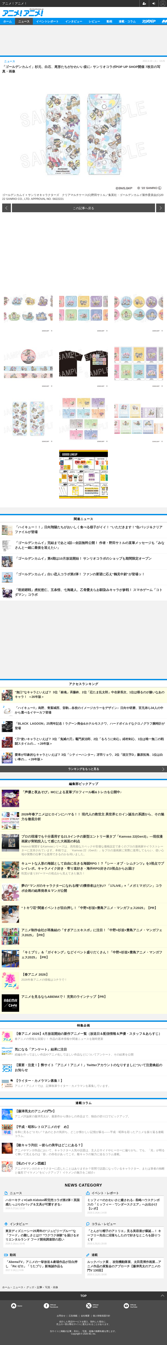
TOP (83, 1296)
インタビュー (73, 21)
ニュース (24, 21)
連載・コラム (127, 21)
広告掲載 (73, 1316)
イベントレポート (47, 21)
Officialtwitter (96, 1306)
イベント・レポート (105, 1192)
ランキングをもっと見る (83, 769)
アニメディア (149, 21)
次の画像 (160, 208)
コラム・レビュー (104, 1223)
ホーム (7, 21)
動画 (109, 21)
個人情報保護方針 (101, 1316)
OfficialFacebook (54, 1306)
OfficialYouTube (133, 1306)
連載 (95, 1254)
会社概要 (85, 1316)
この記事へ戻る (83, 207)
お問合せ (61, 1316)
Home (19, 1306)
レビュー (94, 21)
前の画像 (6, 208)
